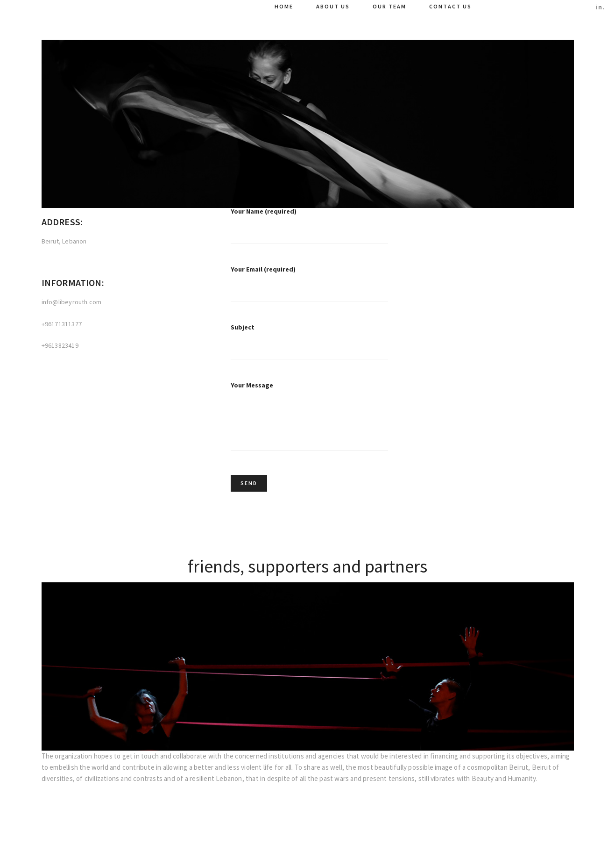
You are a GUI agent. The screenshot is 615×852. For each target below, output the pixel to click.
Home (284, 6)
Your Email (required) (310, 290)
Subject (310, 348)
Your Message (310, 424)
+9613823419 (60, 346)
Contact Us (450, 6)
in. (600, 7)
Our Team (389, 6)
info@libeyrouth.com (72, 302)
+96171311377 (62, 324)
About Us (333, 6)
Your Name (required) (310, 232)
